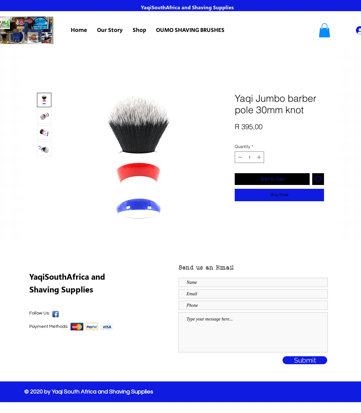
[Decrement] (239, 157)
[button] (324, 30)
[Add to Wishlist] (318, 179)
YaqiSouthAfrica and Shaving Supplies (187, 7)
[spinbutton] (249, 157)
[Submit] (305, 360)
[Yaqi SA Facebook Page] (55, 314)
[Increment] (259, 157)
